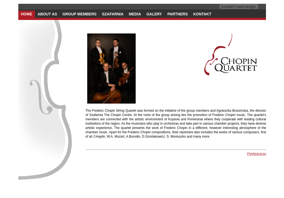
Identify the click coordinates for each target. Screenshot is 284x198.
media (135, 14)
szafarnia (113, 14)
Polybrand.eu (256, 154)
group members (79, 14)
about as (47, 14)
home (26, 14)
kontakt (202, 14)
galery (154, 14)
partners (177, 14)
